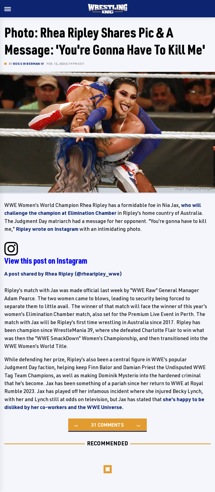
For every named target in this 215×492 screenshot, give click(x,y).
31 (93, 425)
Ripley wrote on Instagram (47, 229)
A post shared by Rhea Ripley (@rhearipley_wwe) (63, 273)
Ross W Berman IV (28, 64)
